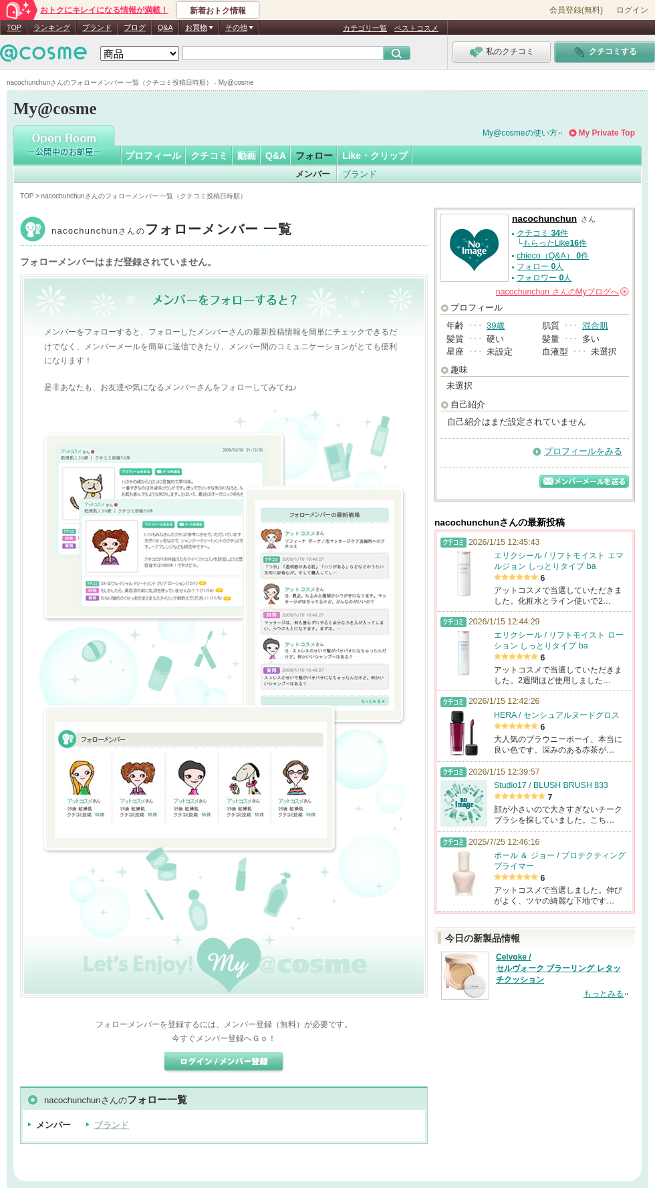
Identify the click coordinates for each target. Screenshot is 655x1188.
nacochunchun (171, 231)
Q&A (165, 27)
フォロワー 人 (544, 277)
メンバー (312, 174)
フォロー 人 (540, 266)
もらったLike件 (555, 243)
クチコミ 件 (542, 233)
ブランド (97, 27)
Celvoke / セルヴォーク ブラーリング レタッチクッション (558, 968)
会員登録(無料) (576, 10)
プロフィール (153, 155)
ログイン (632, 10)
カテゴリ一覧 (365, 28)
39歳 (496, 326)
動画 (246, 155)
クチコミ (209, 155)
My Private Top (607, 133)
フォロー (314, 155)
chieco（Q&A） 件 (553, 255)
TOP (14, 27)
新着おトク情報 (218, 10)
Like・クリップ (375, 155)
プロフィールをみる (583, 451)
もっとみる (603, 993)
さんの (562, 291)
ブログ (135, 27)
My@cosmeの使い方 (520, 133)
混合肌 (595, 326)
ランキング (51, 27)
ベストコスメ (416, 28)
